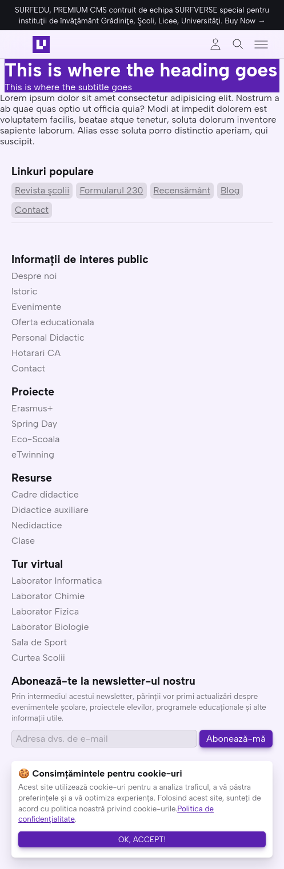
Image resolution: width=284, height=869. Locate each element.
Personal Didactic (48, 337)
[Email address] (104, 738)
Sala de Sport (39, 642)
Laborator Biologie (50, 626)
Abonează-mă (236, 738)
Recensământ (182, 190)
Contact (32, 209)
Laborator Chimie (48, 596)
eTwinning (32, 454)
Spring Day (34, 423)
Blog (230, 190)
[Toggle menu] (261, 44)
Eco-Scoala (35, 439)
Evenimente (36, 306)
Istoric (24, 291)
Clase (23, 540)
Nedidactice (36, 525)
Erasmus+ (32, 408)
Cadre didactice (45, 494)
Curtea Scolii (38, 657)
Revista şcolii (42, 190)
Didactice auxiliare (50, 509)
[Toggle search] (238, 44)
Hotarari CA (36, 352)
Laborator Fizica (45, 611)
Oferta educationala (52, 322)
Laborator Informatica (56, 580)
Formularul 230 (111, 190)
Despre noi (34, 275)
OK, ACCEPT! (142, 839)
